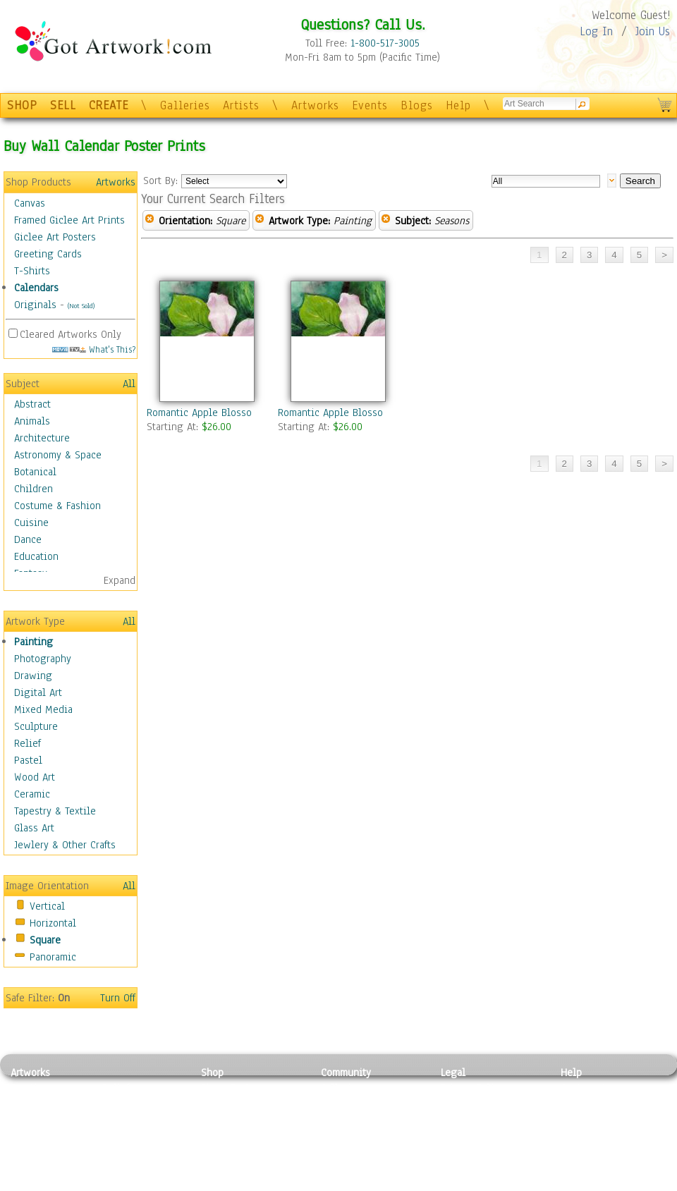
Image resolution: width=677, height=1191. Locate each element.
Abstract (32, 404)
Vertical (47, 906)
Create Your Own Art (246, 1183)
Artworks (315, 105)
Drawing (33, 675)
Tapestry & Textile (55, 811)
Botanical (35, 472)
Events (370, 105)
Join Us (652, 31)
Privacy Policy (472, 1088)
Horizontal (53, 923)
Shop (212, 1072)
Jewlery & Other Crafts (65, 845)
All (129, 384)
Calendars (36, 288)
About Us (581, 1120)
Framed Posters (235, 1104)
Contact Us (585, 1088)
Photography (42, 659)
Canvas (29, 203)
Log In (596, 31)
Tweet (574, 1183)
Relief (27, 743)
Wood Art (34, 777)
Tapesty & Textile (141, 1151)
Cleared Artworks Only (70, 334)
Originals (35, 305)
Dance (28, 539)
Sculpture (36, 726)
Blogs (417, 105)
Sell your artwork (360, 1151)
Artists (241, 105)
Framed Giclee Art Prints (69, 220)
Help (458, 105)
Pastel (28, 760)
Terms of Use (470, 1104)
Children (33, 489)
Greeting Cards (48, 254)
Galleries (185, 105)
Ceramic (32, 794)
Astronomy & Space (58, 455)
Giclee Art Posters (55, 237)
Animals (32, 421)
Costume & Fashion (57, 506)
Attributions (464, 1120)
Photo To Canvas (238, 1088)
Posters (217, 1120)
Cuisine (31, 522)
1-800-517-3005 (385, 43)
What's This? (93, 349)
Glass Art (34, 828)
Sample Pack (589, 1104)
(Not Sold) (81, 305)
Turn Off (117, 998)
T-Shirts (32, 271)
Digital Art (38, 692)
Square (45, 940)
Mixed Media (43, 709)
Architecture (42, 438)
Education (36, 556)
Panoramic (53, 957)
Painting (33, 642)
